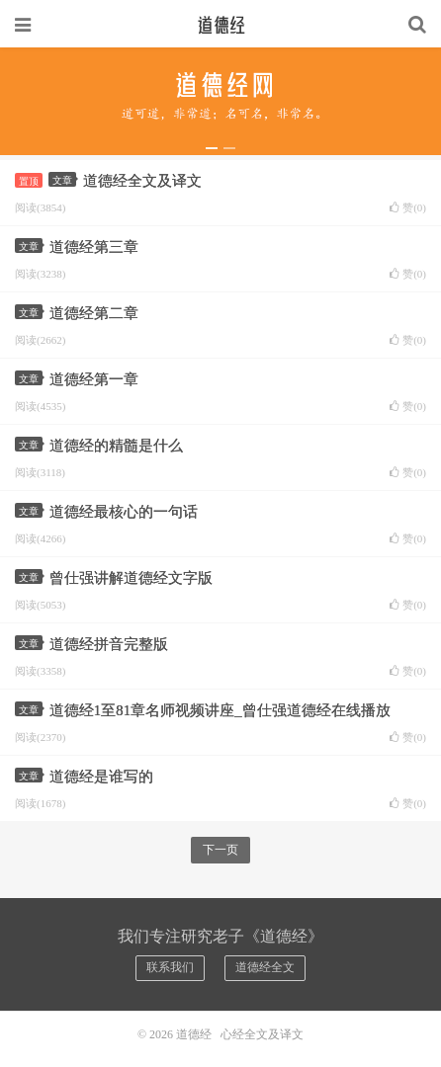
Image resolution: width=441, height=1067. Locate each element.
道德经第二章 (93, 313)
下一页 (220, 850)
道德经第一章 (93, 379)
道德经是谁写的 (101, 776)
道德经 (220, 25)
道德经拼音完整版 (108, 644)
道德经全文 (265, 967)
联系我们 (170, 967)
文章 (64, 180)
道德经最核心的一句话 (123, 512)
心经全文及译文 (262, 1034)
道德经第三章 (93, 247)
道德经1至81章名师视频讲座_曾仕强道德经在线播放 (220, 710)
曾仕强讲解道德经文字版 (131, 578)
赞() (408, 208)
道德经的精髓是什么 (116, 445)
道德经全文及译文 (142, 181)
